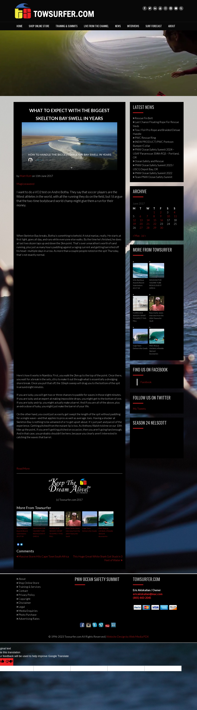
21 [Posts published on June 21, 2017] (147, 223)
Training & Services (29, 586)
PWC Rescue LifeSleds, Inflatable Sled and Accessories (106, 532)
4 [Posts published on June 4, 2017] (174, 212)
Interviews (133, 26)
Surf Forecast (154, 26)
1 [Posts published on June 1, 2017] (154, 212)
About (171, 26)
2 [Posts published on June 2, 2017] (161, 212)
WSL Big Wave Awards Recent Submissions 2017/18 (22, 532)
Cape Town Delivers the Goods (89, 529)
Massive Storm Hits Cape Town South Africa (43, 556)
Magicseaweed (25, 183)
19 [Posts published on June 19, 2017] (134, 223)
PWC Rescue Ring (145, 137)
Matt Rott (26, 176)
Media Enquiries (28, 610)
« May (136, 235)
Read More (23, 468)
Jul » (143, 235)
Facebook (146, 382)
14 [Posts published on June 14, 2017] (147, 220)
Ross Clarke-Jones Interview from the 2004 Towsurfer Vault (73, 532)
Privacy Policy (26, 594)
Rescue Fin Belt (144, 118)
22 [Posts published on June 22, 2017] (154, 223)
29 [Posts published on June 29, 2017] (154, 227)
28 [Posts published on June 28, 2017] (147, 227)
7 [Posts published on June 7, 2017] (147, 216)
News (118, 26)
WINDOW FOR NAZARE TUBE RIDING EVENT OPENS (39, 532)
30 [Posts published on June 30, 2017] (161, 227)
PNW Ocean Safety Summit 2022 (153, 173)
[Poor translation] (9, 662)
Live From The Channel (96, 26)
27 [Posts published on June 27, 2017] (141, 227)
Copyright (24, 598)
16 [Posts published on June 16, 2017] (161, 220)
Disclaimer (24, 602)
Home (19, 26)
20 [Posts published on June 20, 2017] (141, 223)
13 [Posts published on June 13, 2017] (141, 220)
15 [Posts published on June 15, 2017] (154, 220)
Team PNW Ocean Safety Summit (153, 177)
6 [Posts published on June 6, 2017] (140, 216)
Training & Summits (67, 26)
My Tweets (139, 408)
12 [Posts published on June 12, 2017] (134, 220)
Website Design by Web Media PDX (127, 636)
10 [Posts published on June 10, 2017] (168, 216)
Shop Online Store (39, 26)
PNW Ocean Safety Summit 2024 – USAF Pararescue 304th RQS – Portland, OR (156, 153)
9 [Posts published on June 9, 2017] (161, 216)
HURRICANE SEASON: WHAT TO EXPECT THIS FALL (56, 532)
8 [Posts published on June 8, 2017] (154, 216)
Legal (21, 606)
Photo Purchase (27, 614)
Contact (23, 590)
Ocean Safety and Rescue (149, 161)
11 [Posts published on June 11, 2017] (175, 216)
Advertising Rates (29, 618)
